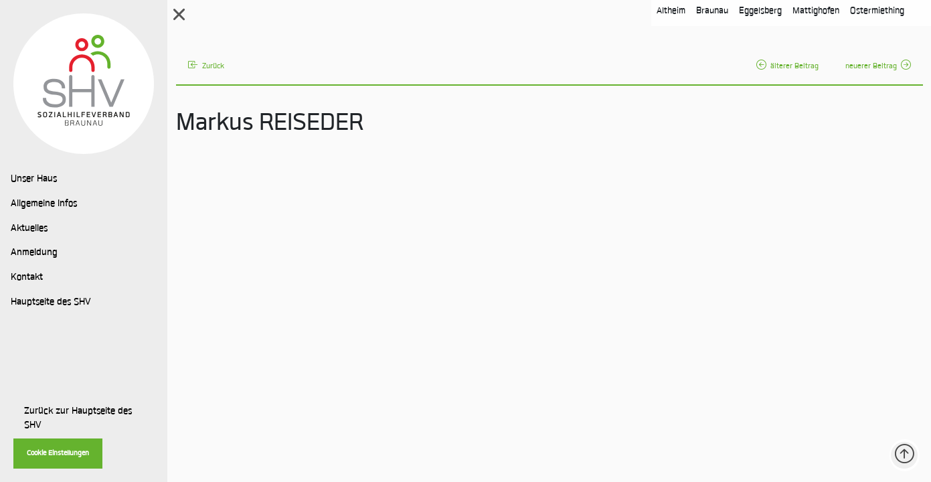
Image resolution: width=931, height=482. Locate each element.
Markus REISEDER (269, 124)
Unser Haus (34, 179)
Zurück (206, 66)
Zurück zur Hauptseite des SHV (78, 418)
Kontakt (27, 277)
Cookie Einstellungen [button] (58, 453)
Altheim (671, 11)
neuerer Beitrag (878, 66)
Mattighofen (815, 11)
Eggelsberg (760, 11)
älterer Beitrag (787, 66)
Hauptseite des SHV (51, 302)
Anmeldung (34, 253)
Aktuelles (29, 229)
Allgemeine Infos (44, 204)
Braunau (712, 11)
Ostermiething (877, 11)
